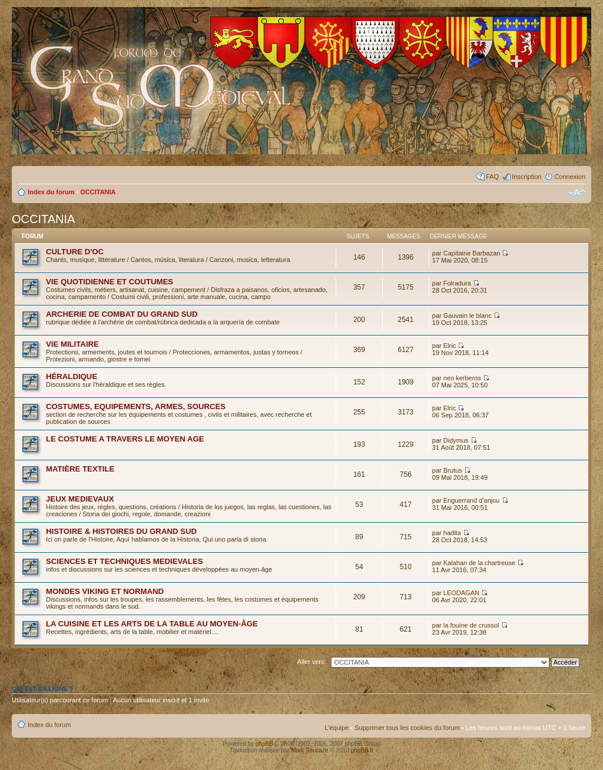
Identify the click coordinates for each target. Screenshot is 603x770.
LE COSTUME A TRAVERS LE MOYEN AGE (125, 438)
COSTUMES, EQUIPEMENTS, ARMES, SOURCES (136, 406)
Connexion (569, 176)
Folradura (457, 283)
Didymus (456, 440)
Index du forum (51, 191)
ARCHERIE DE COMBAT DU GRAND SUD (122, 314)
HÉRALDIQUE (71, 376)
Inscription (526, 176)
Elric (449, 345)
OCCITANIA (97, 191)
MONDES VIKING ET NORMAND (105, 591)
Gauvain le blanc (467, 315)
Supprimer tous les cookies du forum (407, 727)
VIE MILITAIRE (72, 344)
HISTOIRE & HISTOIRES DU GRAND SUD (121, 531)
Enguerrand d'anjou (471, 500)
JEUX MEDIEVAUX (80, 498)
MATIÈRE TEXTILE (80, 468)
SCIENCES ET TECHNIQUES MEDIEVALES (124, 561)
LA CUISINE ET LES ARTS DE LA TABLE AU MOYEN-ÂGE (152, 623)
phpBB (264, 744)
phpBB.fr (362, 750)
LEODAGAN (461, 592)
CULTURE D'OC (75, 251)
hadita (452, 532)
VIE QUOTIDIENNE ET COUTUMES (109, 281)
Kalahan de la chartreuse (479, 562)
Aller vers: (311, 661)
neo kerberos (462, 377)
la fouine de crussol (471, 625)
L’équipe (336, 727)
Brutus (452, 470)
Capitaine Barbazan (472, 253)
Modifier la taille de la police (576, 193)
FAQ (492, 176)
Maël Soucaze (309, 750)
